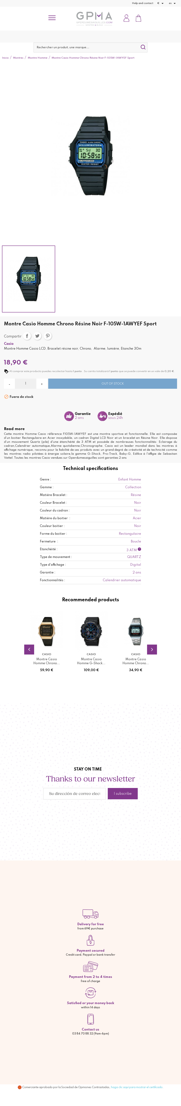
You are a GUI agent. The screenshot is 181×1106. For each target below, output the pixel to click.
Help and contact (142, 3)
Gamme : (47, 487)
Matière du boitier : (55, 518)
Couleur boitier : (52, 526)
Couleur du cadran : (55, 510)
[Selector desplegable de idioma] (173, 3)
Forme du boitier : (53, 534)
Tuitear (37, 336)
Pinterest (48, 336)
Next (152, 650)
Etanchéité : (49, 549)
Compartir (27, 336)
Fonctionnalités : (52, 580)
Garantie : (47, 572)
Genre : (45, 479)
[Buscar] (91, 47)
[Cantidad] (25, 384)
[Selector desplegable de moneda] (161, 3)
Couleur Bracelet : (53, 503)
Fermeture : (49, 541)
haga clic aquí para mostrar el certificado (137, 1087)
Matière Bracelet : (53, 495)
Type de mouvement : (56, 557)
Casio (8, 344)
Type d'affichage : (53, 565)
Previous (29, 650)
